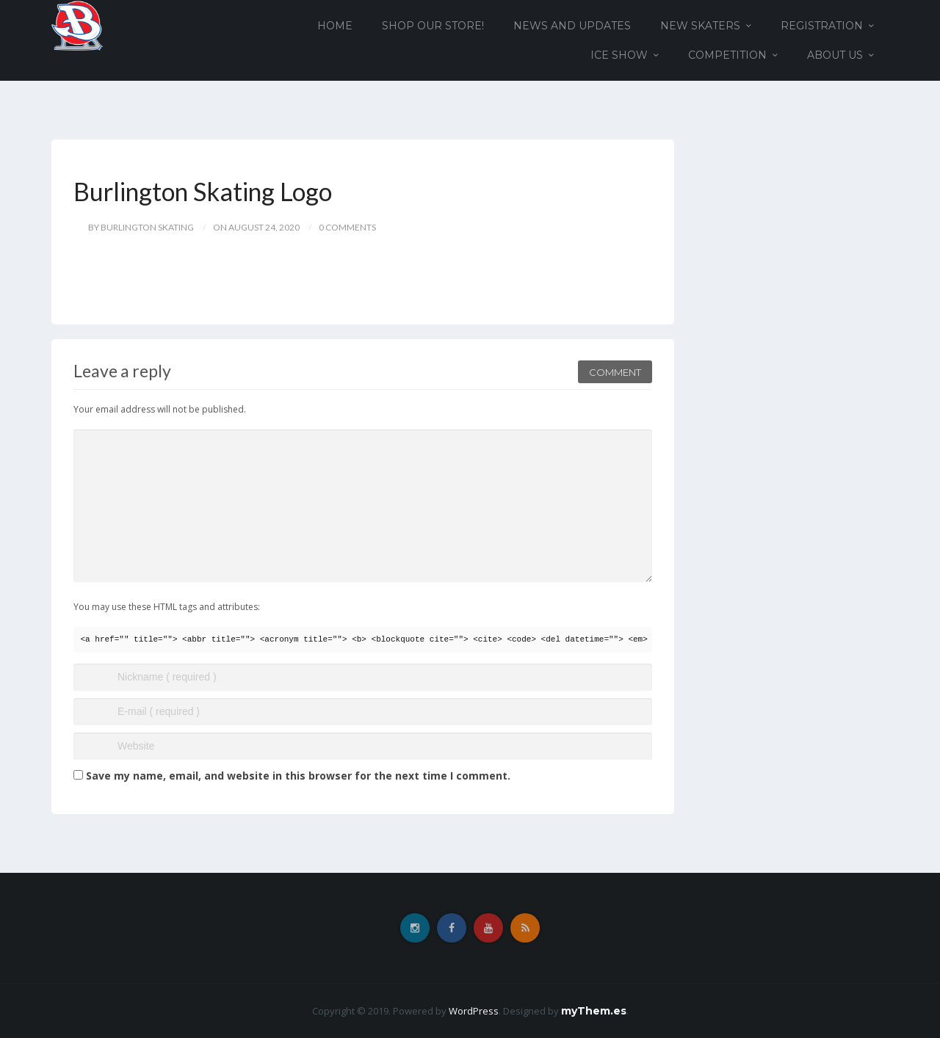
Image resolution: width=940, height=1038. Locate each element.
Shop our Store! (433, 25)
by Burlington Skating (141, 227)
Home (334, 25)
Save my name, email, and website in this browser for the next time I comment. (298, 776)
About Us (835, 55)
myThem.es (593, 1010)
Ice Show (619, 55)
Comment (615, 372)
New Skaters (700, 25)
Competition (727, 55)
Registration (822, 25)
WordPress (474, 1010)
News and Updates (572, 25)
